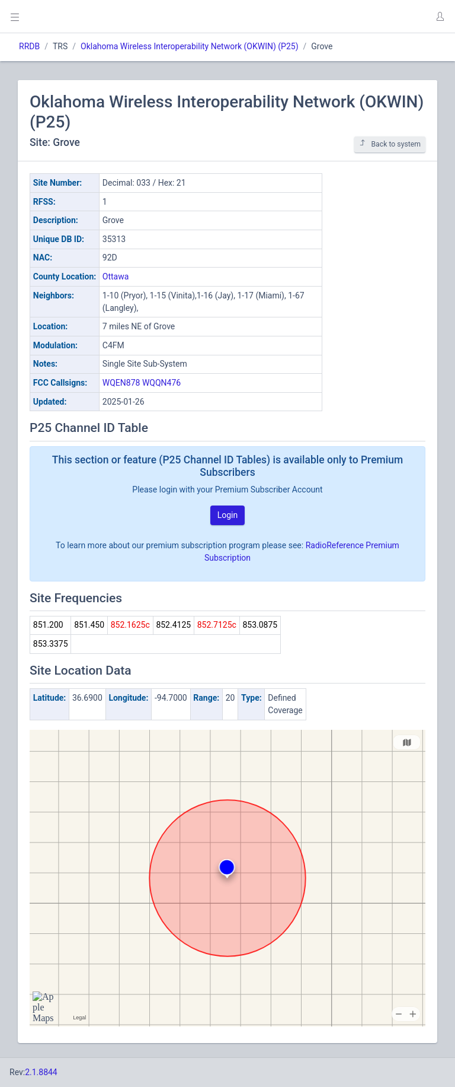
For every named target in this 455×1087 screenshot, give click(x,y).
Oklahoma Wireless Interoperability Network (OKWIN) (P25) (190, 46)
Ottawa (115, 276)
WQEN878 (121, 382)
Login (227, 515)
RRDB (29, 46)
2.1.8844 (41, 1072)
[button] (439, 16)
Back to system (390, 143)
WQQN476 (161, 382)
